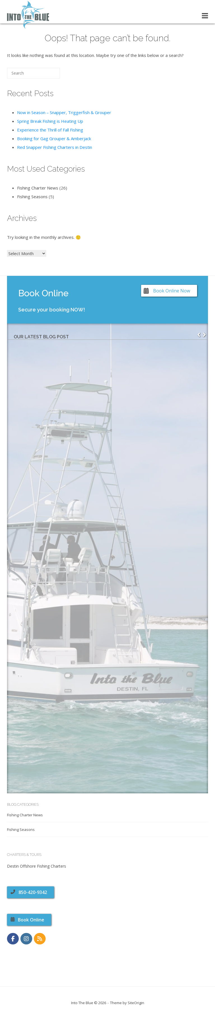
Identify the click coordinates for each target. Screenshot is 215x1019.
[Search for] (33, 73)
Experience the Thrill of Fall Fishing (50, 130)
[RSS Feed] (40, 939)
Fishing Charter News (37, 188)
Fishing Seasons (32, 196)
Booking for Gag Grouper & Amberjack (54, 138)
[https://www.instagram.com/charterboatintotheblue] (26, 939)
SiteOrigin (136, 1002)
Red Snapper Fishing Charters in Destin (54, 147)
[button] (204, 334)
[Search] (47, 75)
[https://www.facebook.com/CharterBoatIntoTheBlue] (13, 939)
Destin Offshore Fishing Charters (36, 866)
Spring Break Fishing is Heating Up (50, 121)
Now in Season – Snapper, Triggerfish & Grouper (64, 112)
